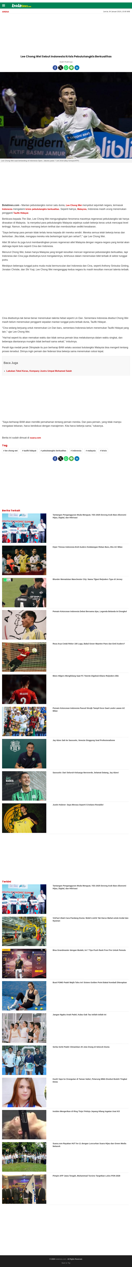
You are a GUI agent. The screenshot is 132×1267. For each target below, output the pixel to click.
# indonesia (76, 451)
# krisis (103, 451)
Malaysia (81, 209)
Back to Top (66, 1263)
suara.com (35, 438)
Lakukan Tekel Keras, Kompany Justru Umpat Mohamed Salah (39, 371)
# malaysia (91, 451)
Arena (5, 12)
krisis (28, 209)
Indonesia (7, 209)
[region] (66, 33)
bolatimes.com (60, 1259)
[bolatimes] (21, 6)
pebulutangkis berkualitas (45, 209)
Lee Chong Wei (74, 205)
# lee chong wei (10, 451)
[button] (3, 5)
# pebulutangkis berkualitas (53, 451)
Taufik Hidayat (20, 213)
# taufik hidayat (29, 451)
